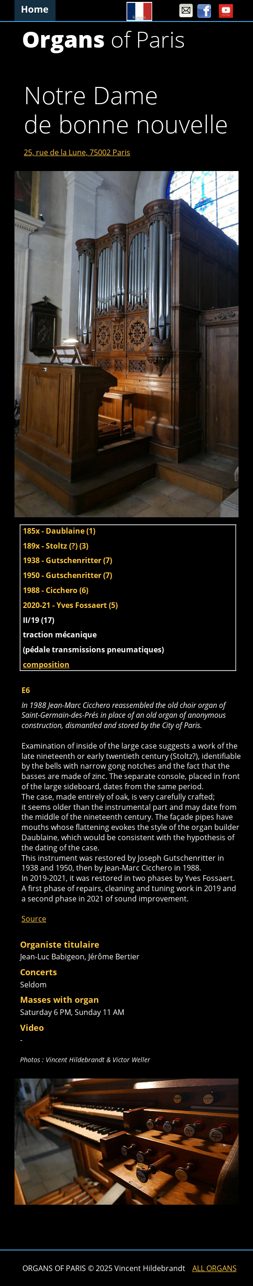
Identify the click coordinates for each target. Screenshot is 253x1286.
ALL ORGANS (214, 1268)
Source (33, 919)
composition (46, 664)
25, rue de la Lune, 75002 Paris (77, 152)
